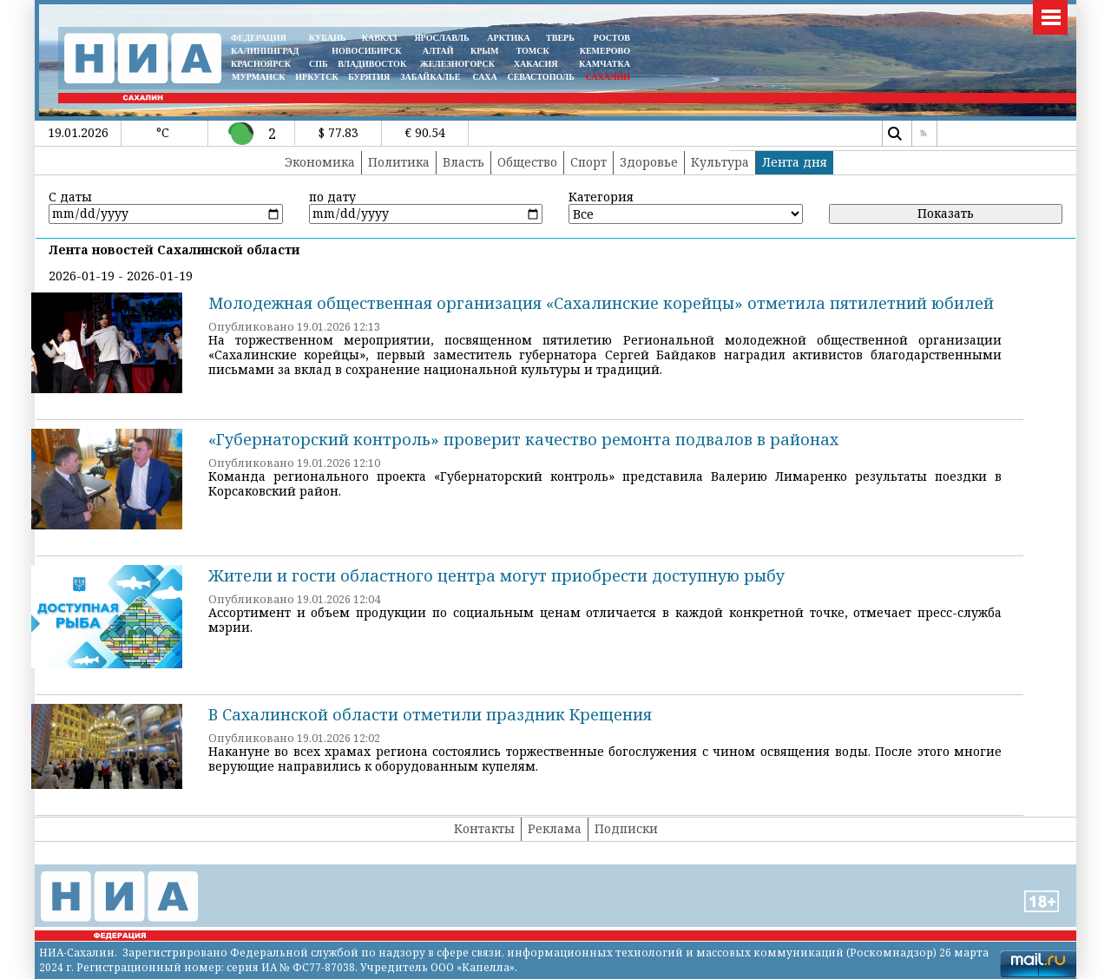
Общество (527, 162)
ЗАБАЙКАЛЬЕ (431, 77)
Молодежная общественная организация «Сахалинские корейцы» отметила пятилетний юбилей (601, 302)
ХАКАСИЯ (534, 64)
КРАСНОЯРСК (261, 64)
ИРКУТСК (316, 77)
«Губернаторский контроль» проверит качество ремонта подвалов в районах (523, 439)
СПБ (318, 64)
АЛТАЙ (438, 51)
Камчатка (603, 64)
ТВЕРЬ (560, 38)
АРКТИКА (508, 38)
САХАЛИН (608, 77)
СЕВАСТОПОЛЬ (540, 77)
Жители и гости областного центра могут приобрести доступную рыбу (496, 575)
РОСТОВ (612, 38)
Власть (463, 162)
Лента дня (794, 162)
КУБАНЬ (327, 38)
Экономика (320, 162)
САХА (484, 77)
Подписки (626, 828)
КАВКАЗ (380, 38)
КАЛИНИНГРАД (265, 51)
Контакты (484, 828)
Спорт (588, 162)
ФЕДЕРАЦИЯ (258, 38)
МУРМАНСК (259, 77)
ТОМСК (535, 51)
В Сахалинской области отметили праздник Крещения (430, 714)
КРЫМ (484, 51)
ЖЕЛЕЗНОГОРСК (457, 64)
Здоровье (649, 162)
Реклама (555, 828)
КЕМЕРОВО (605, 51)
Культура (720, 162)
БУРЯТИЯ (369, 77)
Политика (399, 162)
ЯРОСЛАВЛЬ (441, 38)
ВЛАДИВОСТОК (372, 64)
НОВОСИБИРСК (366, 51)
